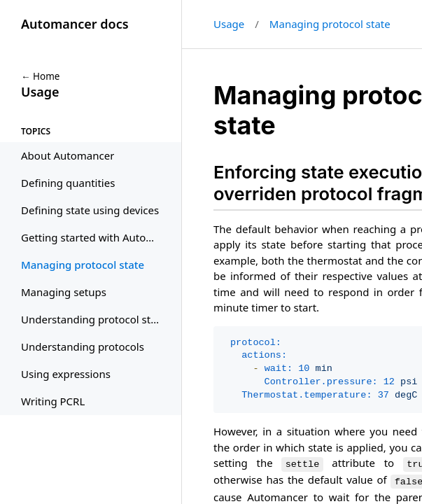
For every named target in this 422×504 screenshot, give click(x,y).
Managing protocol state (330, 24)
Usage (228, 24)
